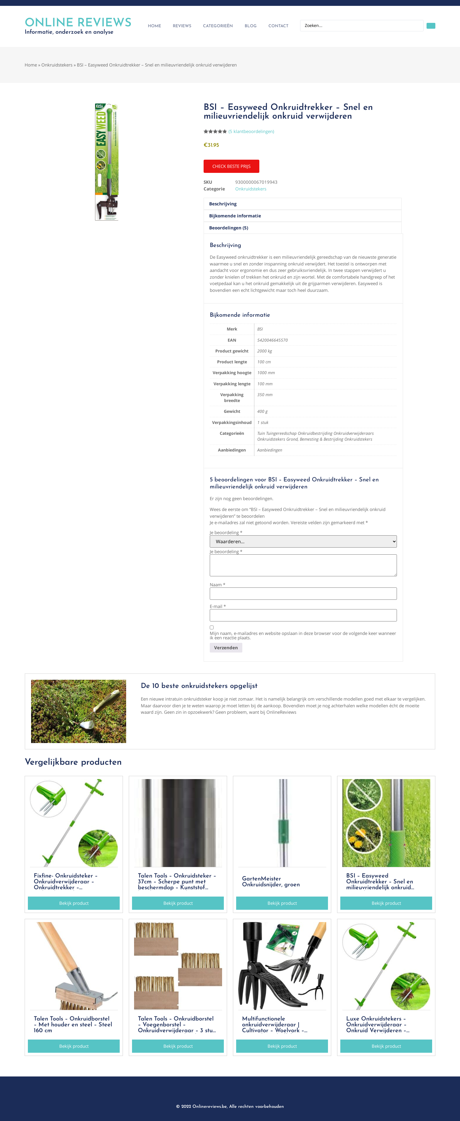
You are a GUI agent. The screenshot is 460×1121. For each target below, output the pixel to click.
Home (154, 26)
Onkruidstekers (56, 65)
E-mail (218, 606)
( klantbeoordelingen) (251, 131)
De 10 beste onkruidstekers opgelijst (199, 686)
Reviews (182, 26)
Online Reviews (78, 23)
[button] (231, 166)
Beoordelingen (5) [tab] (228, 228)
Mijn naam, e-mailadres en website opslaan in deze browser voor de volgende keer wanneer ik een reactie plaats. (303, 635)
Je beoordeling (226, 532)
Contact (278, 26)
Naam (217, 584)
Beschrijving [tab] (222, 204)
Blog (251, 26)
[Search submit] (431, 26)
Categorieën (218, 26)
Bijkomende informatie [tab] (235, 216)
